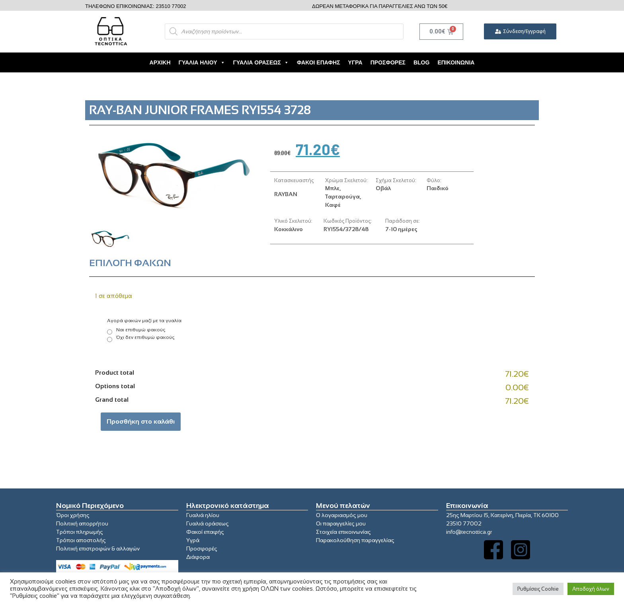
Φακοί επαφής (205, 532)
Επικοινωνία (455, 62)
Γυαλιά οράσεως (207, 523)
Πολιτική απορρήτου (82, 523)
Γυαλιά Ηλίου (202, 62)
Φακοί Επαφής (318, 62)
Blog (421, 62)
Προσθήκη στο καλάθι (141, 421)
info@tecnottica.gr (469, 532)
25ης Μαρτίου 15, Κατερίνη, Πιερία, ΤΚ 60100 (502, 515)
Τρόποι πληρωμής (79, 532)
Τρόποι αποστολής (81, 540)
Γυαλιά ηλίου (202, 515)
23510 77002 (464, 523)
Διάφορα (198, 557)
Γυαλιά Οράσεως (261, 62)
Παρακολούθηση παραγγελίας (355, 540)
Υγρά (355, 62)
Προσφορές (388, 62)
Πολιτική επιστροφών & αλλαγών (98, 548)
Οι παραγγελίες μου (341, 523)
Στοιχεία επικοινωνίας (343, 532)
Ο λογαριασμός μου (341, 515)
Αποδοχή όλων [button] (590, 589)
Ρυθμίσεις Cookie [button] (538, 589)
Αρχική (160, 62)
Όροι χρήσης (73, 515)
